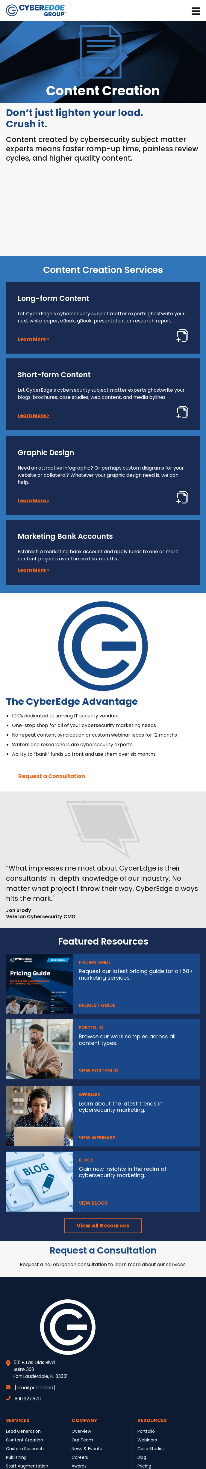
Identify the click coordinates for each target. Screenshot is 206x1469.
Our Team (82, 1440)
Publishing (16, 1457)
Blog (141, 1457)
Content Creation (24, 1440)
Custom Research (25, 1449)
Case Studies (151, 1449)
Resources (152, 1420)
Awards (79, 1466)
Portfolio (146, 1431)
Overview (81, 1431)
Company (84, 1420)
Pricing (144, 1466)
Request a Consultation (51, 776)
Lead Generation (23, 1431)
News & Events (87, 1449)
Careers (80, 1457)
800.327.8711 (23, 1399)
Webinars (147, 1440)
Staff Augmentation (27, 1466)
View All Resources (103, 1225)
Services (18, 1420)
